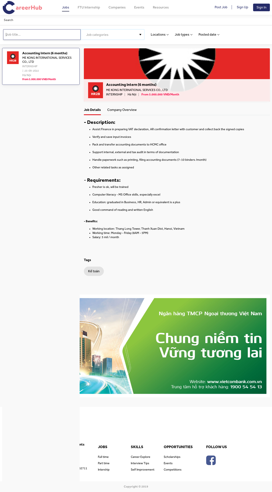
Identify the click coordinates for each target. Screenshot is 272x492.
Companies (117, 7)
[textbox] (112, 34)
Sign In (261, 7)
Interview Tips (140, 463)
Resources (161, 7)
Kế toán (94, 271)
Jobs (65, 7)
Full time (103, 457)
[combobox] (112, 34)
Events (139, 7)
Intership (104, 469)
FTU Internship (89, 7)
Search (8, 20)
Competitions (173, 469)
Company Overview (122, 110)
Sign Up (242, 7)
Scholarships (172, 457)
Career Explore (140, 457)
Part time (104, 463)
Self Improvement (142, 469)
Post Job (221, 7)
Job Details (92, 110)
